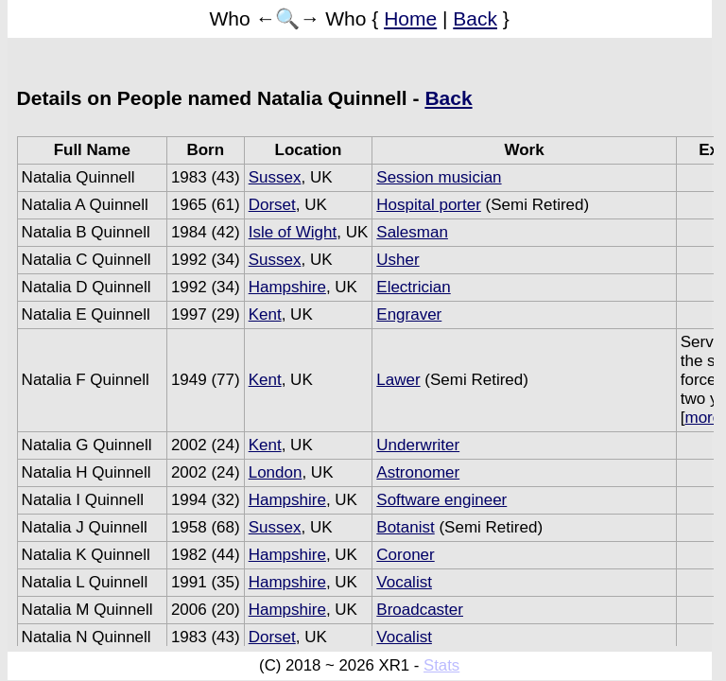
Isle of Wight (293, 232)
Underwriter (417, 445)
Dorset (272, 205)
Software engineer (441, 500)
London (275, 472)
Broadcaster (419, 610)
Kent (265, 314)
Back (475, 18)
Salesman (412, 232)
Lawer (398, 380)
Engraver (408, 314)
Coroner (405, 555)
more (703, 418)
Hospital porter (428, 205)
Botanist (405, 527)
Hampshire (287, 287)
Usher (397, 260)
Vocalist (404, 582)
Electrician (413, 287)
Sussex (275, 177)
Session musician (438, 177)
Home (410, 18)
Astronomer (417, 472)
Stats (441, 665)
